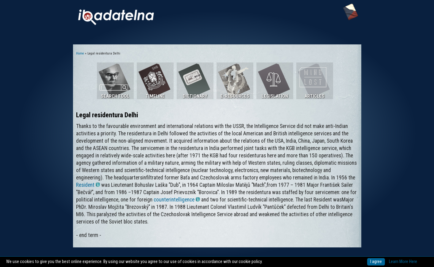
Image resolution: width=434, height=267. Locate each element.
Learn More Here (403, 261)
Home (80, 53)
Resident (88, 185)
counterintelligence (177, 200)
